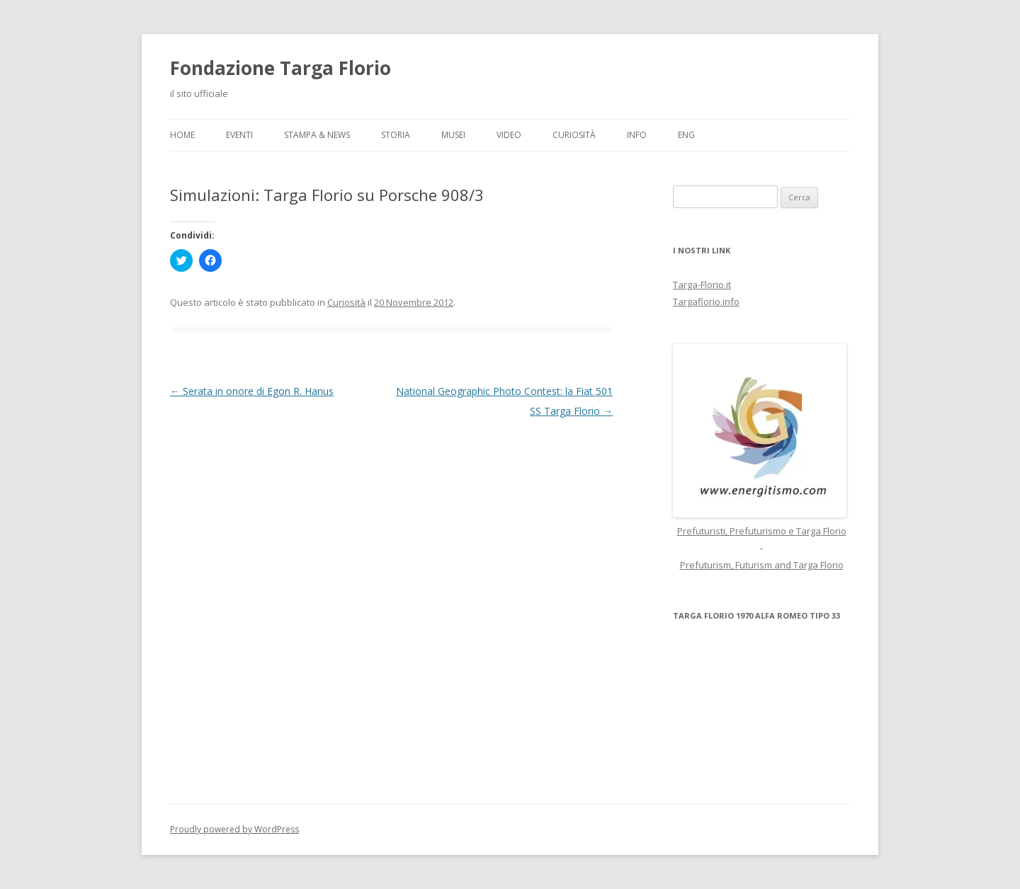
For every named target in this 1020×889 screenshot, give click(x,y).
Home (182, 135)
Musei (453, 135)
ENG (686, 135)
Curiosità (574, 135)
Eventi (239, 135)
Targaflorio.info (706, 301)
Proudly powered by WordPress (234, 829)
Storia (395, 135)
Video (509, 135)
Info (637, 135)
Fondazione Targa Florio (280, 68)
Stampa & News (317, 135)
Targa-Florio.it (702, 284)
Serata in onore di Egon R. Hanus (252, 391)
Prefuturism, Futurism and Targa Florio (762, 564)
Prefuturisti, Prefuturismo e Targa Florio (761, 530)
